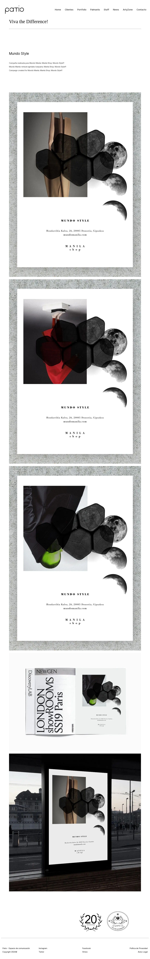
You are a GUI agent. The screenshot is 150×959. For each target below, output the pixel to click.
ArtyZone (128, 9)
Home (58, 9)
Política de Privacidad (139, 948)
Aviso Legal (143, 952)
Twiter (41, 952)
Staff (106, 9)
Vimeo (85, 952)
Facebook (86, 948)
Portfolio (81, 9)
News (116, 9)
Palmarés (95, 9)
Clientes (69, 9)
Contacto (141, 9)
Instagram (43, 948)
